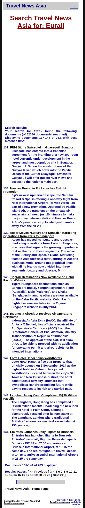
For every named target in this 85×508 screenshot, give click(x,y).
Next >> (58, 475)
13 (11, 475)
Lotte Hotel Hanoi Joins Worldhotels (36, 358)
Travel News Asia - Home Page (26, 488)
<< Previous (38, 471)
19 (36, 475)
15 (19, 475)
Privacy (24, 501)
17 (27, 475)
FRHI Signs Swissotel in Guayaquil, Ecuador (42, 147)
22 (48, 475)
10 (70, 471)
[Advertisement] (42, 79)
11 (75, 471)
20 (40, 475)
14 (15, 475)
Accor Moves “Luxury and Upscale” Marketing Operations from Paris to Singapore (39, 234)
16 (23, 475)
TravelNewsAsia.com (14, 503)
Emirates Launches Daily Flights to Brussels (42, 432)
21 (44, 475)
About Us (34, 501)
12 (6, 475)
